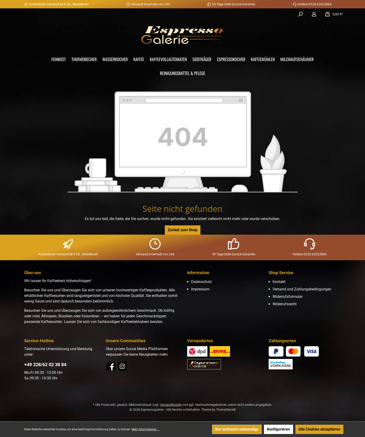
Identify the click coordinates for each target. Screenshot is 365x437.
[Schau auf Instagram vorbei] (122, 366)
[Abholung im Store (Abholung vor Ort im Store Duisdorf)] (204, 364)
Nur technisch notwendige (237, 429)
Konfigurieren (278, 429)
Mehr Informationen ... (145, 429)
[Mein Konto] (314, 14)
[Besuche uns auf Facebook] (111, 366)
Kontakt (279, 281)
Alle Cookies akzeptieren (319, 429)
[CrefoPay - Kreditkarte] (302, 351)
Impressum (200, 289)
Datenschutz (201, 281)
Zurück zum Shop (182, 230)
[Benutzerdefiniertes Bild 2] (197, 351)
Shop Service (281, 272)
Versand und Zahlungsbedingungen (302, 289)
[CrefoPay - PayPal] (276, 351)
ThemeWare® (226, 409)
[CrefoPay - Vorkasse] (281, 364)
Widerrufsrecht (285, 304)
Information (198, 272)
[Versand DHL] (220, 351)
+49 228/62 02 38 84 (45, 364)
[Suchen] (300, 14)
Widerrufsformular (288, 296)
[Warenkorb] (332, 14)
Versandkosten (171, 405)
